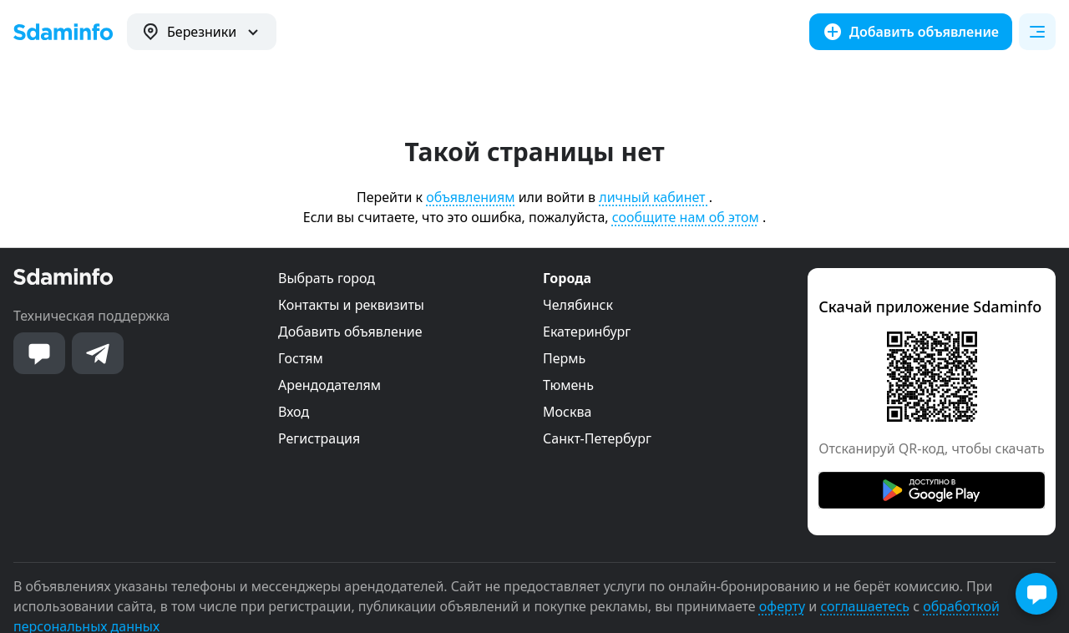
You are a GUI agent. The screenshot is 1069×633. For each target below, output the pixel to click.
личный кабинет (653, 197)
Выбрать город (326, 278)
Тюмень (568, 385)
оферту (782, 606)
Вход (293, 412)
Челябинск (578, 305)
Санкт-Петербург (597, 438)
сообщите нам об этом (685, 217)
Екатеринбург (587, 331)
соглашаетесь (864, 606)
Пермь (564, 358)
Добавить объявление (350, 331)
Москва (567, 412)
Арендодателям (329, 385)
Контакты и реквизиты (351, 305)
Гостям (300, 358)
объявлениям (470, 197)
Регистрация (319, 438)
